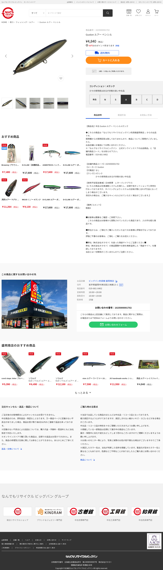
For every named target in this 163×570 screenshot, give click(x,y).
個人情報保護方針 (8, 544)
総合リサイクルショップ (17, 514)
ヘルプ (27, 540)
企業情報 (5, 540)
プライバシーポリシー (23, 548)
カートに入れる (109, 60)
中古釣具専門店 (145, 514)
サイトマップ (66, 540)
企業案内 (70, 2)
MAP (121, 285)
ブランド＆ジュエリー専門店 (49, 514)
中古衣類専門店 (81, 514)
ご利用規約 (6, 548)
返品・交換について (12, 447)
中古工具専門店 (113, 514)
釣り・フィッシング (18, 22)
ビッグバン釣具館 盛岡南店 (103, 280)
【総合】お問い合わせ (127, 2)
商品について (87, 458)
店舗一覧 (16, 540)
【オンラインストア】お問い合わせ (150, 2)
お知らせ (38, 540)
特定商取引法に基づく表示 (45, 548)
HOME (4, 22)
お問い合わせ (51, 540)
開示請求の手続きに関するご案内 (31, 544)
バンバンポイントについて (85, 2)
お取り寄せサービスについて (106, 2)
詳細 (117, 45)
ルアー (32, 22)
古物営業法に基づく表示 (57, 544)
